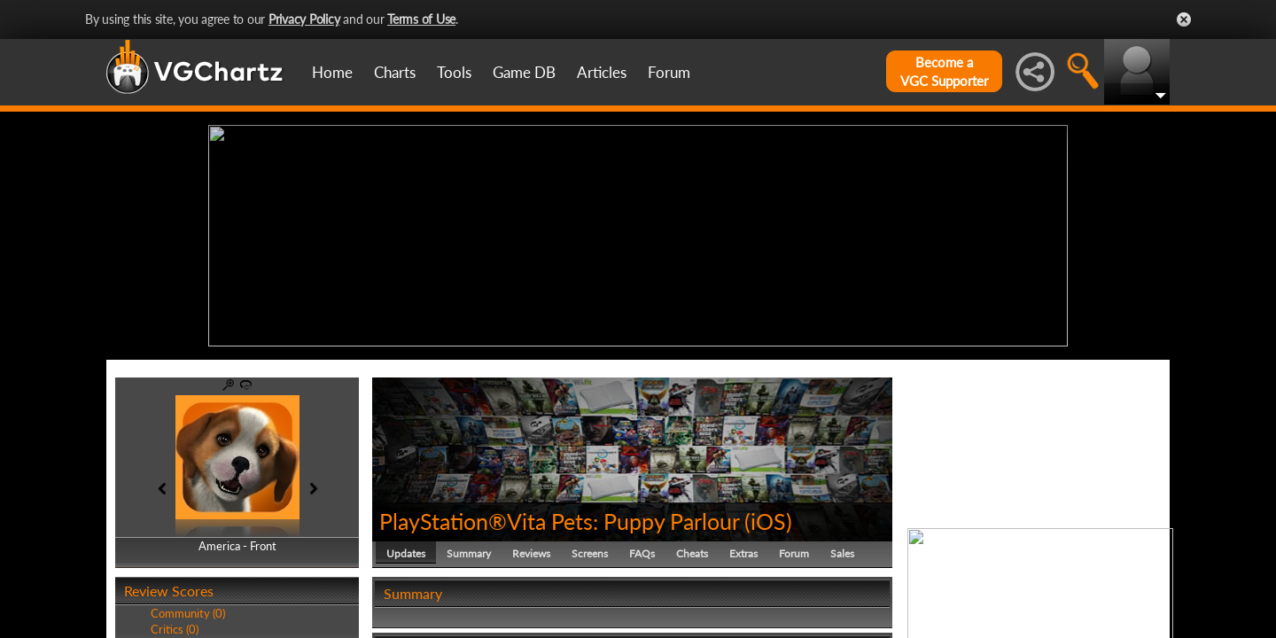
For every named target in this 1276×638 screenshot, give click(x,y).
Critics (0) (174, 629)
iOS (768, 521)
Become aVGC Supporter (944, 71)
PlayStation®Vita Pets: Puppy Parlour (559, 521)
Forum (669, 72)
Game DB (524, 72)
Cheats (692, 553)
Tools (454, 72)
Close (1184, 19)
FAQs (642, 553)
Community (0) (188, 613)
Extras (743, 553)
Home (332, 72)
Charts (395, 72)
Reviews (531, 553)
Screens (590, 553)
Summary (469, 553)
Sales (842, 553)
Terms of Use (421, 19)
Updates (405, 553)
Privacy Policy (304, 19)
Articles (601, 72)
